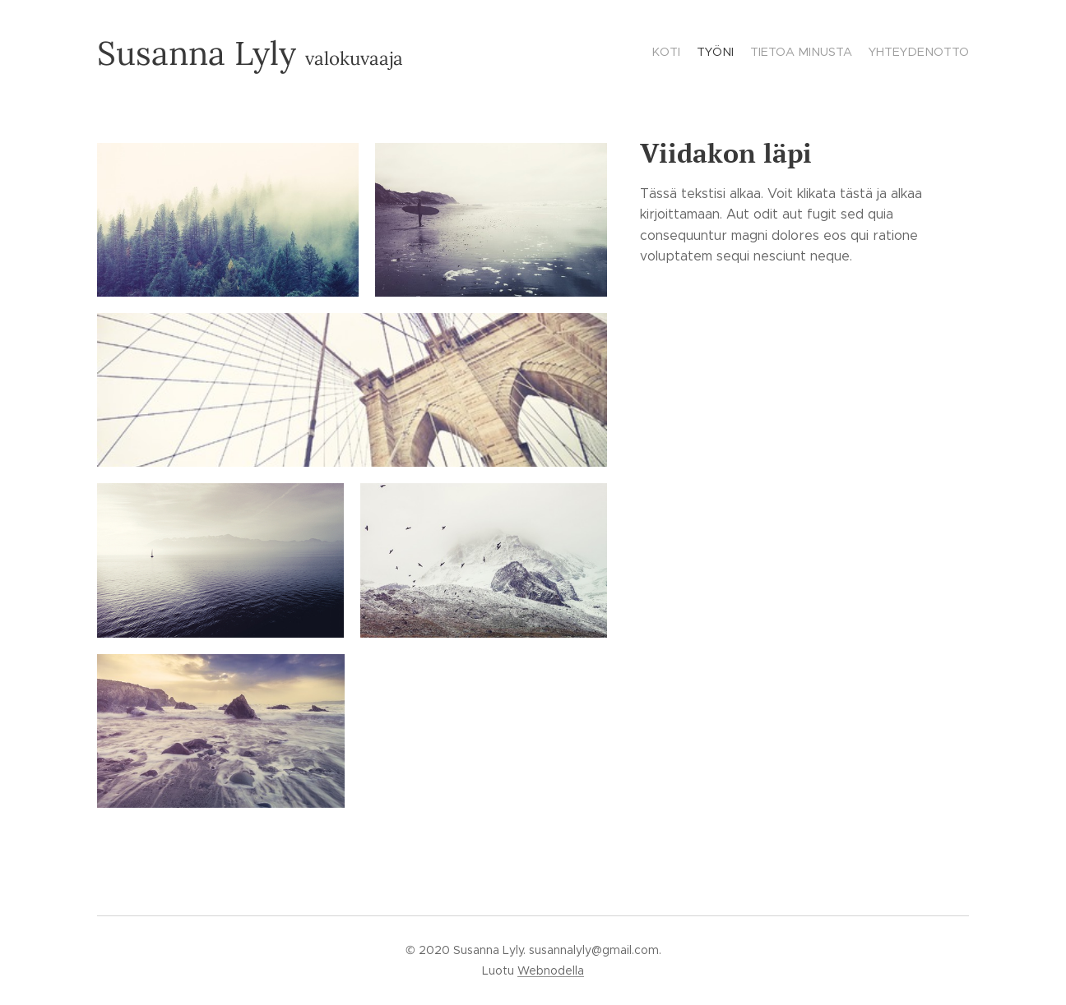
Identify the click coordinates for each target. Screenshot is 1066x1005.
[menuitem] (921, 53)
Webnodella (550, 970)
